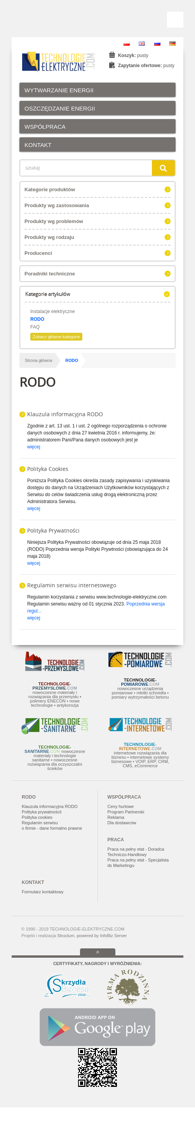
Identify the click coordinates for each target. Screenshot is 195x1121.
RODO (37, 319)
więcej (33, 447)
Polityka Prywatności (53, 530)
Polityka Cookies (47, 468)
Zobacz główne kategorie (56, 336)
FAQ (35, 327)
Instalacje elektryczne (52, 311)
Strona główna (38, 360)
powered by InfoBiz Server (102, 935)
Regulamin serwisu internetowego (71, 585)
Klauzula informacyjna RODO (65, 414)
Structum (65, 935)
